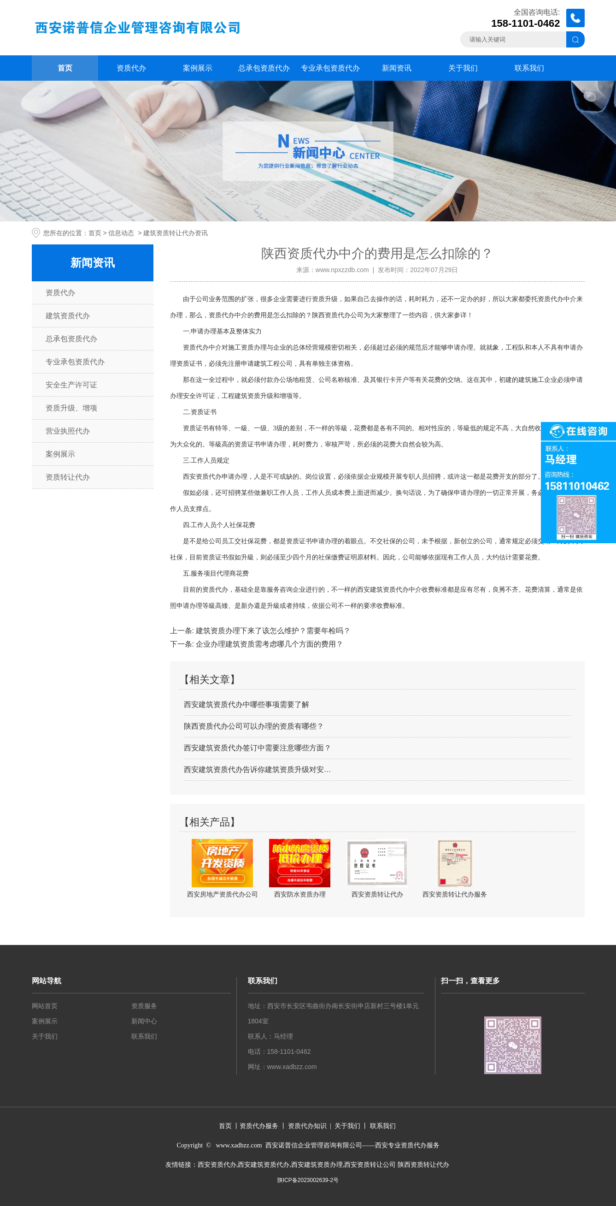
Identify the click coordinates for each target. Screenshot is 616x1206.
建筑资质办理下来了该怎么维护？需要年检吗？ (272, 631)
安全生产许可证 (71, 385)
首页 (65, 68)
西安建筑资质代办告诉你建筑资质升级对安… (257, 769)
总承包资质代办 (264, 68)
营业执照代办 (68, 431)
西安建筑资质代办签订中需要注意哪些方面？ (257, 748)
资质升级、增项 (71, 408)
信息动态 (121, 233)
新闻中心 (144, 1021)
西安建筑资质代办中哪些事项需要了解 (246, 704)
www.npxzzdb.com (342, 269)
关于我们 (463, 68)
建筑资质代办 (68, 316)
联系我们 (529, 68)
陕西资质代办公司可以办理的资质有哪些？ (254, 726)
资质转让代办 (68, 477)
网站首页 (45, 1006)
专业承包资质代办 (330, 68)
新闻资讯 (396, 68)
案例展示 (197, 68)
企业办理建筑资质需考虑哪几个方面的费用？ (268, 644)
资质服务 (144, 1006)
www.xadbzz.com (292, 1066)
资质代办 (131, 68)
